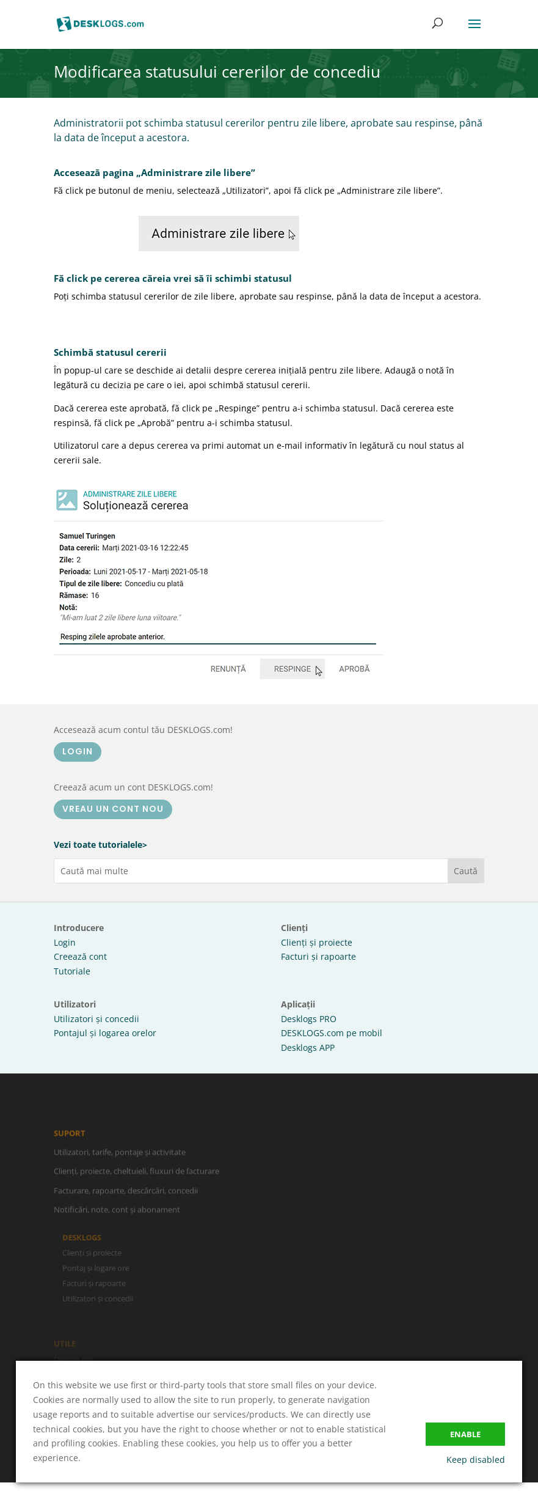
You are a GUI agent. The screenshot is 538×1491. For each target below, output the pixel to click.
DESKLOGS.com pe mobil (331, 1033)
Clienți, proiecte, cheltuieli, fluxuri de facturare (136, 1174)
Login (65, 942)
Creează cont (80, 956)
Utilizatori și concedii (96, 1019)
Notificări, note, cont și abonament (117, 1212)
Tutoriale (72, 971)
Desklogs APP (308, 1047)
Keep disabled (475, 1459)
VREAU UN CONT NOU (113, 809)
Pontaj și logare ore (99, 1268)
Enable (465, 1434)
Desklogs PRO (308, 1019)
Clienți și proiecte (316, 942)
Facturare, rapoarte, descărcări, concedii (126, 1193)
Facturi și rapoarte (318, 956)
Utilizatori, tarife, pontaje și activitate (120, 1155)
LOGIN (77, 751)
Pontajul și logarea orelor (105, 1033)
